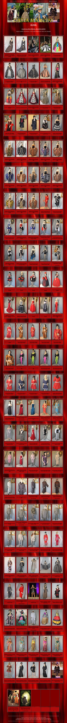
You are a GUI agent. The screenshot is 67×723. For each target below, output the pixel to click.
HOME (33, 25)
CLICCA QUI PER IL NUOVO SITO (33, 29)
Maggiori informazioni (53, 1)
